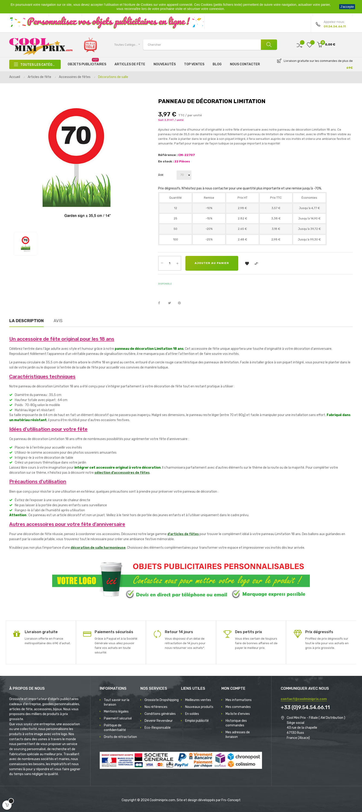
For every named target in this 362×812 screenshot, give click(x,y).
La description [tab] (26, 320)
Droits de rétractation (120, 737)
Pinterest (181, 303)
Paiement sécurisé (118, 718)
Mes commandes (238, 707)
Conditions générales (160, 714)
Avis (58, 320)
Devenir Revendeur (159, 721)
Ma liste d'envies (238, 714)
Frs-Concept (231, 800)
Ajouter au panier (212, 263)
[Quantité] (170, 263)
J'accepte (347, 7)
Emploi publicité (197, 721)
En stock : (166, 161)
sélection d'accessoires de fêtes (122, 473)
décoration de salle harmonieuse (98, 548)
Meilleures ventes (198, 700)
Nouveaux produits (199, 707)
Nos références (156, 707)
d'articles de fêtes (183, 534)
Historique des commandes (236, 723)
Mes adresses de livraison (238, 734)
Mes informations (239, 700)
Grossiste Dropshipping (162, 700)
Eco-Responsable (158, 728)
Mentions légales (116, 711)
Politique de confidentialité (115, 727)
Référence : (168, 155)
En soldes (192, 714)
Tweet (171, 303)
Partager (161, 303)
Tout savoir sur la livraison (116, 702)
